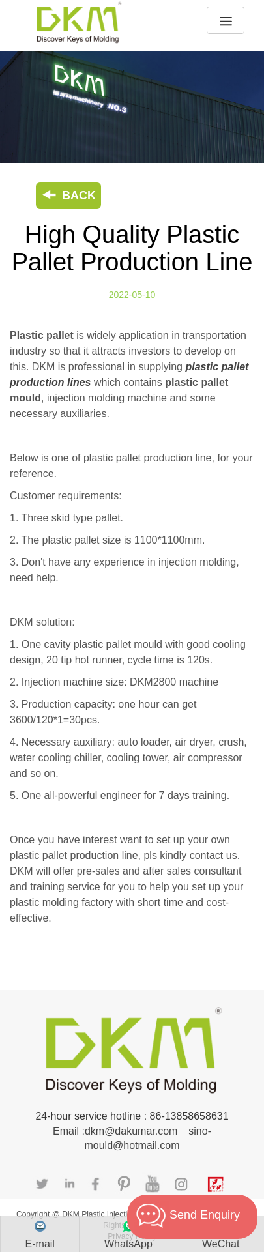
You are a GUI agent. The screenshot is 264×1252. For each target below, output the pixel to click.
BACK (68, 195)
